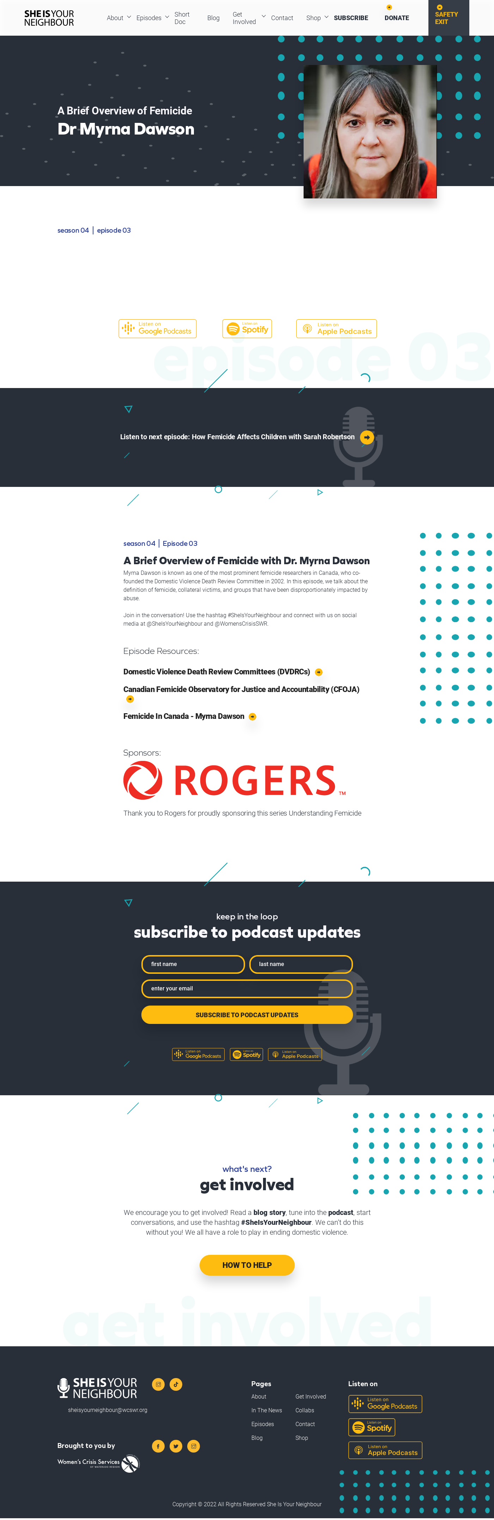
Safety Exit (450, 18)
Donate (399, 19)
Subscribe (352, 19)
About (115, 19)
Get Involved (244, 18)
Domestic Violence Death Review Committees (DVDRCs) (223, 673)
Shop (313, 19)
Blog (212, 19)
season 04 (73, 232)
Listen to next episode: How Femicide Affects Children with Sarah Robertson (247, 438)
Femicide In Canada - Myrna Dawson (189, 718)
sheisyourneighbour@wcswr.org (107, 1411)
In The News (266, 1412)
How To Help (247, 1267)
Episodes (150, 19)
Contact (281, 19)
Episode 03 (114, 232)
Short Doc (184, 18)
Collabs (304, 1412)
